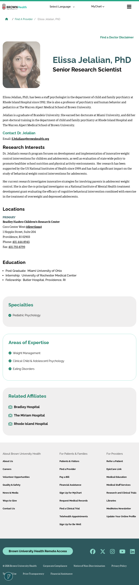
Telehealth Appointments (73, 516)
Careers (7, 469)
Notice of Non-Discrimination (89, 566)
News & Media (10, 492)
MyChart (97, 6)
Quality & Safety (11, 485)
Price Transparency (33, 574)
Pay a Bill (64, 477)
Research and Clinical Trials (121, 492)
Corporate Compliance (55, 566)
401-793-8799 (16, 247)
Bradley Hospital (24, 407)
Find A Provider (24, 19)
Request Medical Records (73, 500)
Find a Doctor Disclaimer (117, 37)
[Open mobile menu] (129, 6)
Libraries (111, 500)
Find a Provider (67, 469)
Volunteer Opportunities (16, 477)
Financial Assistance (70, 485)
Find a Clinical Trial (69, 508)
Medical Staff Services (118, 485)
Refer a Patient (114, 461)
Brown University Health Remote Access (38, 551)
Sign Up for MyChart (70, 492)
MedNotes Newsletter (118, 508)
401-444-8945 (21, 242)
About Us (8, 461)
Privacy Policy (119, 566)
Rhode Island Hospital (28, 424)
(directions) (34, 227)
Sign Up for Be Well (70, 524)
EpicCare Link (113, 469)
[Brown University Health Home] (7, 19)
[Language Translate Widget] (61, 6)
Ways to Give (10, 500)
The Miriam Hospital (26, 415)
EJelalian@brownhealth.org (30, 139)
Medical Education (116, 477)
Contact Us (9, 508)
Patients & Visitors (69, 461)
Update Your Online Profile (121, 516)
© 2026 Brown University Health (20, 566)
